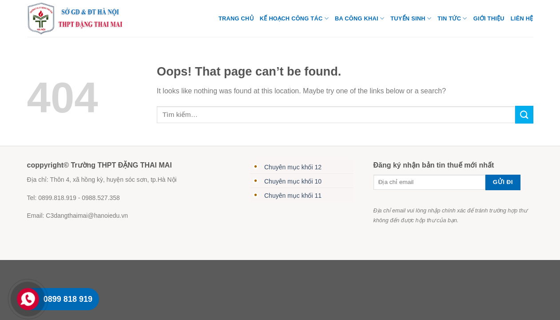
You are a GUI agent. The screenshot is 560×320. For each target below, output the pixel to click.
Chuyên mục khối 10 (293, 181)
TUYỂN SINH (410, 18)
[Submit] (524, 114)
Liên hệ (522, 18)
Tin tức (452, 18)
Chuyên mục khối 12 (293, 167)
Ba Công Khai (359, 18)
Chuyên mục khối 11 (293, 195)
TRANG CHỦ (236, 18)
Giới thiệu (488, 18)
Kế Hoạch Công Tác (294, 18)
